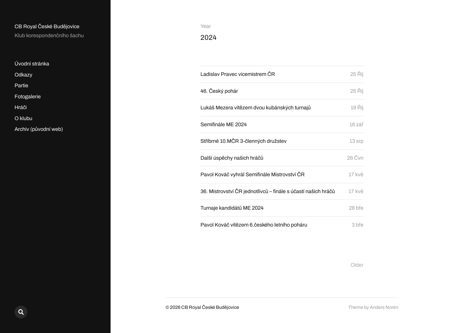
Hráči (21, 107)
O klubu (23, 118)
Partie (21, 85)
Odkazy (23, 75)
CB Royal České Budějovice (47, 26)
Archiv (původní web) (39, 129)
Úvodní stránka (32, 64)
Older (357, 265)
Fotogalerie (28, 96)
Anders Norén (384, 307)
